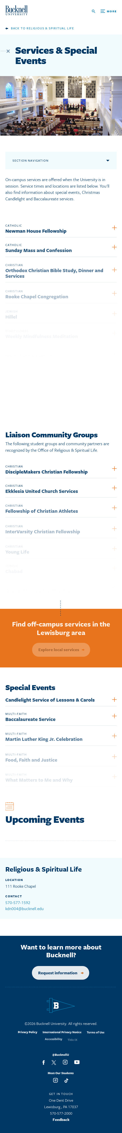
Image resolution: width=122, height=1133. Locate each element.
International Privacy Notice (62, 1035)
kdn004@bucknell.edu (24, 908)
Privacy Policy (27, 1035)
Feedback (61, 1121)
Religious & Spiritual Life (50, 28)
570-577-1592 (17, 902)
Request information (54, 973)
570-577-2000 (61, 1115)
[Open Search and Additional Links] (104, 11)
